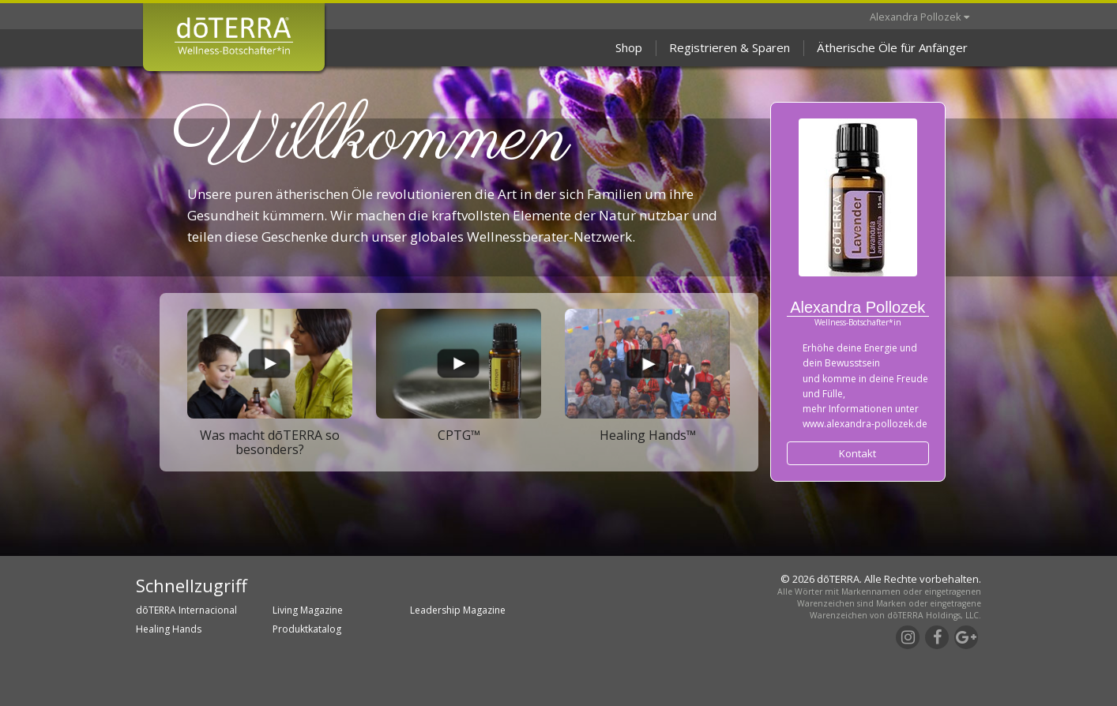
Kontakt (857, 453)
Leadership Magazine (458, 610)
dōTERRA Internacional (186, 610)
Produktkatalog (307, 629)
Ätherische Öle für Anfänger (892, 47)
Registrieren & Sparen (729, 47)
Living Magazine (308, 610)
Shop (628, 47)
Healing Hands (168, 629)
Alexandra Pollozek (919, 16)
